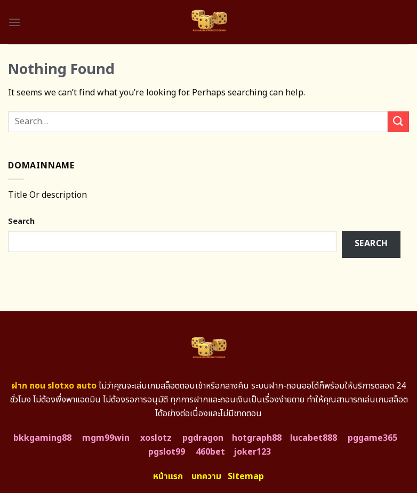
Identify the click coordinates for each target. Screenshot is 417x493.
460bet (210, 452)
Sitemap (246, 476)
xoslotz (156, 438)
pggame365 (372, 438)
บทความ (206, 476)
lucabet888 (313, 438)
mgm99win (106, 438)
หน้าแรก (168, 476)
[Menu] (14, 22)
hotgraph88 (257, 438)
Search (21, 221)
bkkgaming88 (42, 438)
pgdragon (202, 438)
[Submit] (398, 121)
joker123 (252, 452)
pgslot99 (166, 452)
